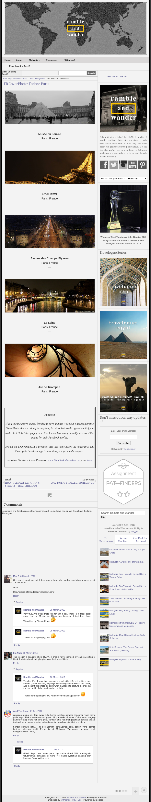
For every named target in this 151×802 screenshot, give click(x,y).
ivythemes (66, 800)
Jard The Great (21, 711)
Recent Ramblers (123, 540)
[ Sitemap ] (69, 60)
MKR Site (76, 800)
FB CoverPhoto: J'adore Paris (26, 84)
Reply (16, 596)
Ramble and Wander (33, 610)
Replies (19, 602)
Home (8, 60)
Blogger (134, 531)
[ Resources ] (51, 60)
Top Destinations (106, 540)
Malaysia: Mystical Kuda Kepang (125, 659)
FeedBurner (129, 449)
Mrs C (16, 576)
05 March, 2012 (27, 576)
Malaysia (33, 60)
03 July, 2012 (36, 711)
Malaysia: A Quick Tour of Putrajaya (127, 562)
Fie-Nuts (17, 653)
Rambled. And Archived (140, 540)
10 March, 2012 (30, 653)
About (19, 60)
